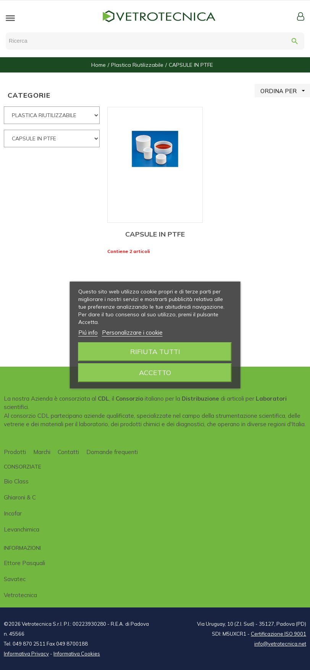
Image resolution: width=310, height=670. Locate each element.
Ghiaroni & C (20, 497)
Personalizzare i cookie (132, 332)
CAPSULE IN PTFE (155, 234)
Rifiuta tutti (155, 351)
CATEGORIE (29, 95)
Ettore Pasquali (24, 563)
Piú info (88, 332)
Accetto (155, 372)
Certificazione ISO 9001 (278, 634)
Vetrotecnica (20, 595)
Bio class (16, 481)
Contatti (68, 452)
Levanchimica (21, 529)
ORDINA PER (285, 90)
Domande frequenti (112, 452)
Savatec (15, 579)
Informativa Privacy (26, 654)
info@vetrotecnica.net (280, 644)
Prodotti (15, 452)
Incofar (13, 513)
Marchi (41, 452)
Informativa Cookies (76, 654)
